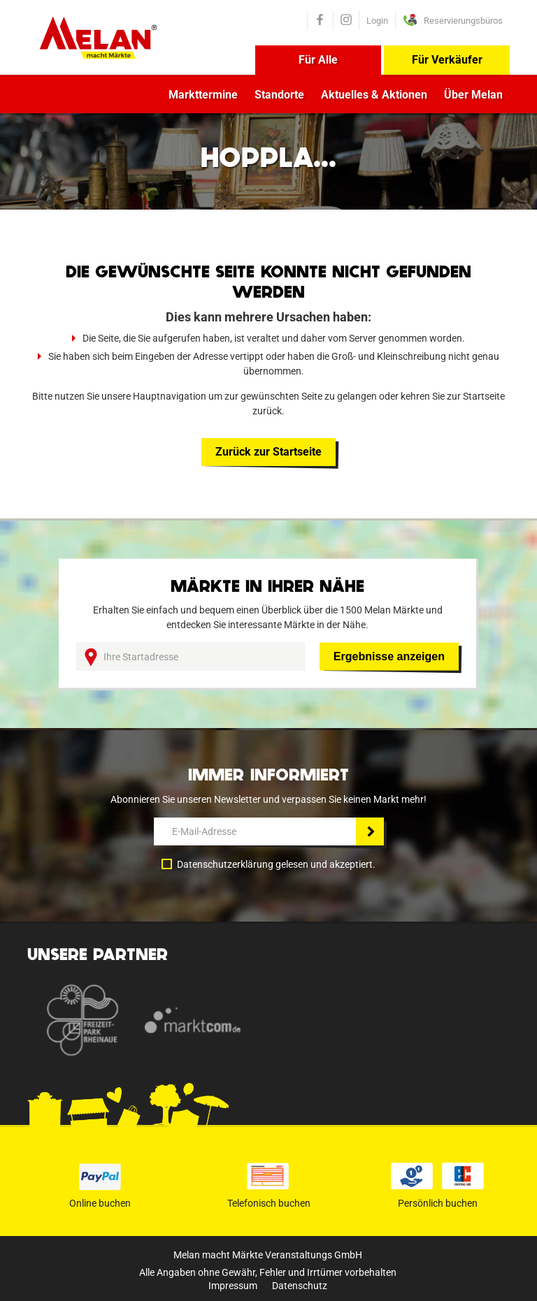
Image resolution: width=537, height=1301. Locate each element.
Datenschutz (299, 1285)
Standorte (279, 94)
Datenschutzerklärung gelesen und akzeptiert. (276, 864)
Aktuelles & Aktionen (374, 94)
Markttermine (203, 94)
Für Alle (318, 59)
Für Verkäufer (447, 59)
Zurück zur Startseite (268, 451)
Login (377, 20)
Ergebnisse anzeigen (389, 656)
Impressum (232, 1285)
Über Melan (473, 94)
